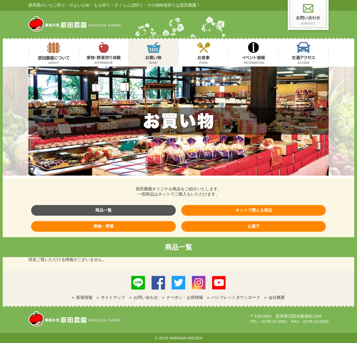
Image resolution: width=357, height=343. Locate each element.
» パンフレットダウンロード (234, 297)
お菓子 (254, 226)
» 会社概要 (274, 297)
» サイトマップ (111, 297)
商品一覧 (103, 210)
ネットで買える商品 (253, 210)
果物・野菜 (103, 226)
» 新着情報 (82, 297)
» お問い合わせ (143, 297)
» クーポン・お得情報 (182, 297)
